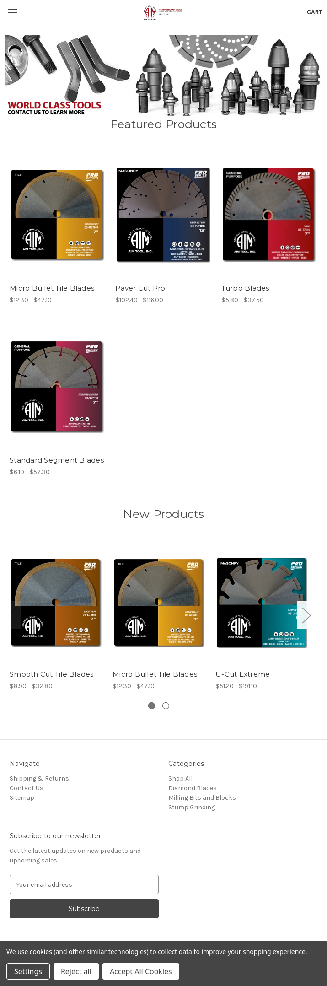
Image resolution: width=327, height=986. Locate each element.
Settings (28, 971)
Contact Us (26, 788)
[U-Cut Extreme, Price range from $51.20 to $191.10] (262, 603)
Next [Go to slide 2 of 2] (306, 615)
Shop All (180, 778)
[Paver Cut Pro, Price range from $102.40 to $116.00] (163, 215)
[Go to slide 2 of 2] (165, 705)
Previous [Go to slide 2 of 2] (12, 615)
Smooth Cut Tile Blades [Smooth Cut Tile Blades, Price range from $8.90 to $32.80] (52, 674)
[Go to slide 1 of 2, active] (151, 705)
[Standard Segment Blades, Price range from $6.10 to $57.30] (57, 386)
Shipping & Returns (39, 778)
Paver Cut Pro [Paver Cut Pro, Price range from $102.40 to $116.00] (140, 288)
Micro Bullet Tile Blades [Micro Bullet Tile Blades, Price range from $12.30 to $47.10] (52, 288)
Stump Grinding (191, 807)
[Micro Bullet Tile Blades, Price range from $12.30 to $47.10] (57, 215)
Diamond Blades (192, 788)
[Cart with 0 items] (314, 12)
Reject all (76, 971)
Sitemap (22, 798)
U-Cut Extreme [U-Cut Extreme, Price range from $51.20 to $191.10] (242, 674)
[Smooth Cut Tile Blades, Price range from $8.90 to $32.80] (56, 603)
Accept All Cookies (141, 971)
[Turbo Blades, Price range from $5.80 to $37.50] (269, 215)
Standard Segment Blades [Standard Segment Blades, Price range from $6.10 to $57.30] (57, 460)
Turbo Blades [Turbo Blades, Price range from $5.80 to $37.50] (245, 288)
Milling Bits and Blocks (202, 798)
